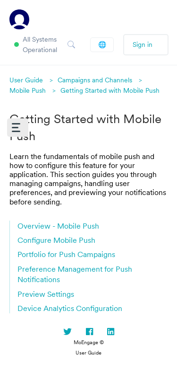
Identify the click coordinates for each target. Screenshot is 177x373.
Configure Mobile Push (56, 240)
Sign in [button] (142, 44)
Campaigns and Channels (95, 80)
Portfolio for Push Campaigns (66, 254)
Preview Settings (45, 294)
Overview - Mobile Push (58, 226)
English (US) (102, 44)
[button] (17, 127)
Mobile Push (27, 90)
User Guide (26, 80)
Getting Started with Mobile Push (110, 90)
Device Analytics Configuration (69, 308)
